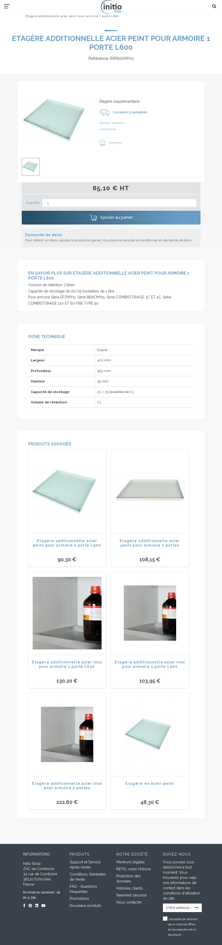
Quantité (32, 203)
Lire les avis (107, 129)
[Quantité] (119, 203)
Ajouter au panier (111, 218)
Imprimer (110, 142)
